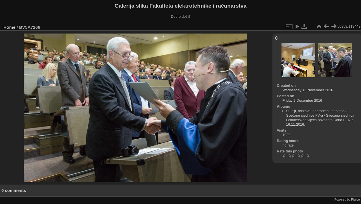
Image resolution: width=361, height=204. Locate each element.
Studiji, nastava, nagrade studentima (315, 111)
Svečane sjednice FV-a (304, 115)
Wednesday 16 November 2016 (307, 90)
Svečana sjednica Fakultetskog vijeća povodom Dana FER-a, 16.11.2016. (320, 120)
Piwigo (355, 199)
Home (9, 27)
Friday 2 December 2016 (302, 100)
